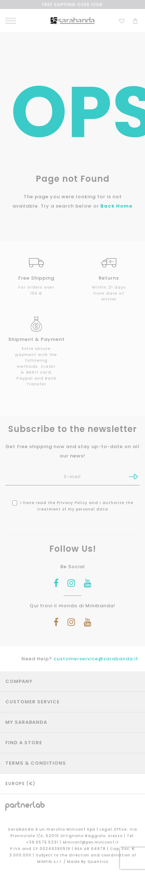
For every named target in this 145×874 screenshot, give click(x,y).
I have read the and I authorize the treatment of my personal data (72, 506)
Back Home (116, 206)
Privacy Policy (72, 502)
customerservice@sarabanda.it (96, 658)
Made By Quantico (87, 861)
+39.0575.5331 (43, 842)
